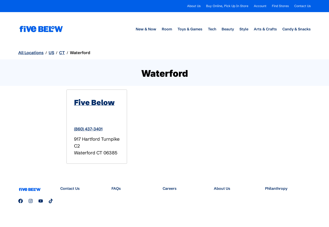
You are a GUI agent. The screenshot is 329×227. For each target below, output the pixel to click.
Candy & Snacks (296, 29)
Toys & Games (190, 29)
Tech (212, 29)
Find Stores (280, 6)
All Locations (31, 52)
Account (260, 6)
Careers (170, 188)
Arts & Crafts (265, 29)
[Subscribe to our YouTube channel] (40, 201)
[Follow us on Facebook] (20, 201)
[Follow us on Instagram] (30, 201)
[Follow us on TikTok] (50, 201)
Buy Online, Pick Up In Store (227, 6)
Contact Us (302, 6)
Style (243, 29)
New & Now (146, 29)
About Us (194, 6)
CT (62, 52)
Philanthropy (276, 188)
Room (167, 29)
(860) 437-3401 (88, 129)
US (51, 52)
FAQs (116, 188)
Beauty (228, 29)
